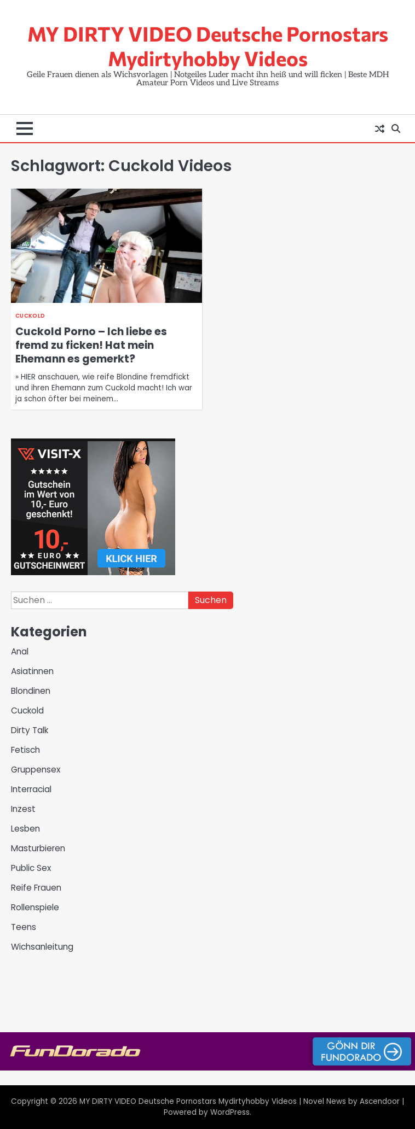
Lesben (25, 828)
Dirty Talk (29, 730)
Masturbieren (38, 848)
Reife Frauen (36, 887)
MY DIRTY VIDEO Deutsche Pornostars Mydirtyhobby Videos (207, 46)
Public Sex (31, 868)
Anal (19, 651)
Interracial (31, 789)
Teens (23, 927)
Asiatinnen (32, 671)
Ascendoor (380, 1101)
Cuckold (30, 316)
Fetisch (25, 750)
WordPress (230, 1112)
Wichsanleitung (42, 946)
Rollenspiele (35, 907)
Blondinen (30, 691)
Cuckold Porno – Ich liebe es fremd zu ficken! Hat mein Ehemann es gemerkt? (91, 345)
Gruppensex (35, 769)
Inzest (23, 809)
